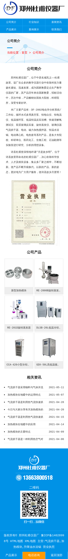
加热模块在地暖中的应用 (22, 424)
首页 (24, 52)
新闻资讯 (56, 22)
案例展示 (34, 29)
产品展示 (11, 29)
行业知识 (34, 22)
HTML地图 (16, 541)
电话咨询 (34, 555)
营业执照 (49, 547)
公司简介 (11, 22)
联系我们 (56, 29)
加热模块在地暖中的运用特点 (24, 394)
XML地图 (30, 541)
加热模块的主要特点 (19, 431)
